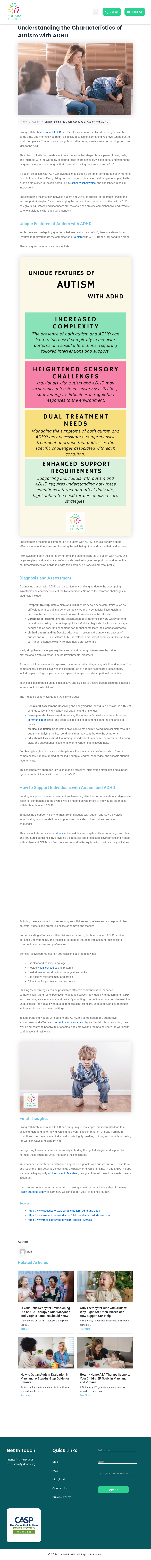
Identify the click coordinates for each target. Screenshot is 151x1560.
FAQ (55, 1471)
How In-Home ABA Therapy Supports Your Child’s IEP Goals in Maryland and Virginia (105, 1378)
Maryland (58, 1479)
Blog (55, 1462)
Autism (36, 121)
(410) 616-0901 (24, 1459)
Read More (25, 1329)
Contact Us (60, 1488)
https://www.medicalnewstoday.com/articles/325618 (60, 1219)
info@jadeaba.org (24, 1464)
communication (37, 719)
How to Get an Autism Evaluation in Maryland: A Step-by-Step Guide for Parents (45, 1378)
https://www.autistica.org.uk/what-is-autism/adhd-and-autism (65, 1210)
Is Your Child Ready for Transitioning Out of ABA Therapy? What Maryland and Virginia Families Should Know (45, 1312)
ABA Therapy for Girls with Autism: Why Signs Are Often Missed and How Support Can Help (103, 1312)
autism (78, 237)
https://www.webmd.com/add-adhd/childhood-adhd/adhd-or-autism (69, 1215)
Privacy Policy (61, 1497)
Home (24, 121)
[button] (95, 12)
